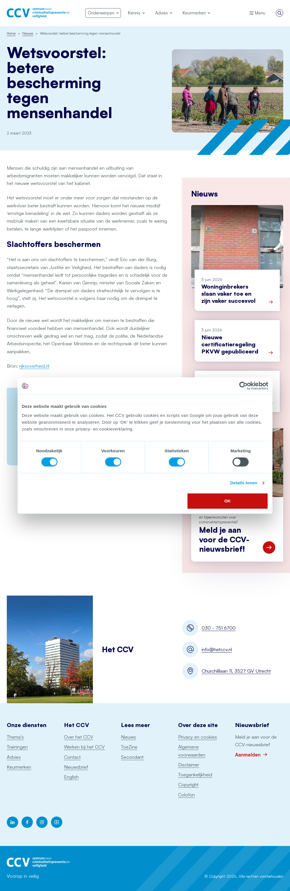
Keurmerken (19, 767)
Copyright (188, 784)
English (71, 777)
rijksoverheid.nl (34, 366)
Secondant (132, 757)
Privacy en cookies (197, 737)
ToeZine (129, 747)
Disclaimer (188, 765)
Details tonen (243, 482)
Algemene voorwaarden (191, 750)
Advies (14, 757)
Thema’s (15, 737)
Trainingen (17, 747)
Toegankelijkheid (195, 774)
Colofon (186, 795)
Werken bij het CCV (84, 747)
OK (227, 500)
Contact (72, 757)
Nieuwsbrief (76, 767)
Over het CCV (78, 737)
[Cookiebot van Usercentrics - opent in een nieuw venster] (243, 385)
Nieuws (128, 737)
